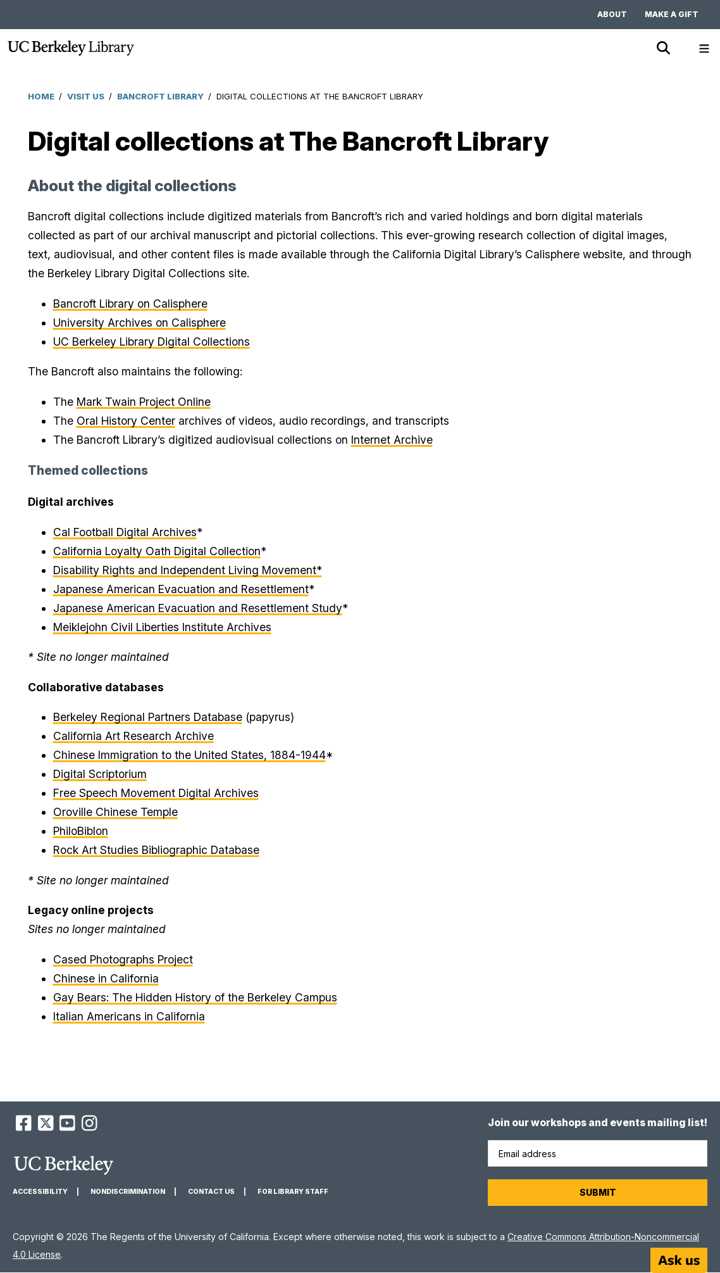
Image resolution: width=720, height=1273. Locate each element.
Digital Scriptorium (100, 774)
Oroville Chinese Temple (115, 811)
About (612, 14)
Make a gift (671, 14)
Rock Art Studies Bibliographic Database (156, 849)
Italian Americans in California (129, 1016)
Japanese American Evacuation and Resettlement (181, 589)
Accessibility (40, 1192)
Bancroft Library (160, 96)
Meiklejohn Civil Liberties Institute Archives (162, 627)
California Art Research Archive (133, 736)
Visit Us (85, 96)
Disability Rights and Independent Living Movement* (187, 570)
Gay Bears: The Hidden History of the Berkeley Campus (195, 997)
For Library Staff (293, 1192)
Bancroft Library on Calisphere (130, 303)
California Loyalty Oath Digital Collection (157, 551)
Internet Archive (392, 439)
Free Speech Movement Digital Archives (156, 793)
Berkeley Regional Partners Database (147, 717)
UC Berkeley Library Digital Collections (151, 341)
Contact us (211, 1192)
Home (41, 96)
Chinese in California (106, 978)
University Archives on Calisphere (139, 322)
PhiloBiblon (80, 830)
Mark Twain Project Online (144, 401)
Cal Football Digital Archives (125, 532)
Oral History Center (126, 420)
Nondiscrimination (127, 1192)
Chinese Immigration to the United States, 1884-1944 (189, 755)
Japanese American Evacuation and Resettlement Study (197, 608)
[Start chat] (678, 1260)
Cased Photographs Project (123, 959)
